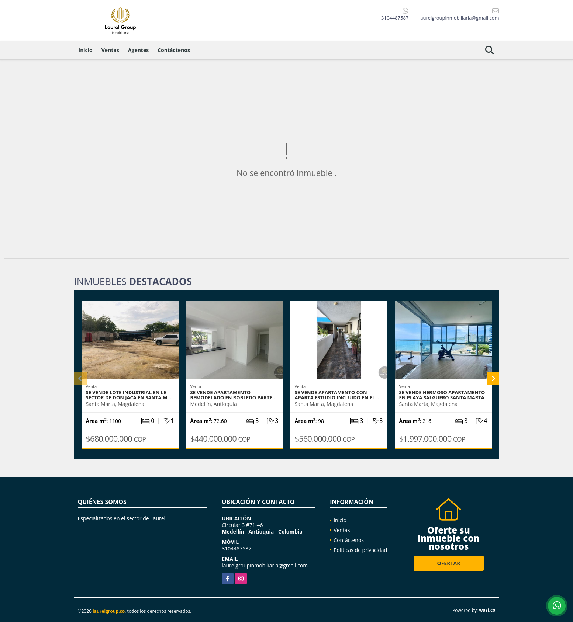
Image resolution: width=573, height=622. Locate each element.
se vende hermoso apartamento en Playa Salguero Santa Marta (442, 395)
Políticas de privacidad (360, 549)
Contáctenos (174, 49)
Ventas (110, 49)
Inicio (86, 49)
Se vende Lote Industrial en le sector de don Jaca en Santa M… (129, 395)
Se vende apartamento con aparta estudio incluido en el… (337, 395)
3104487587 (394, 17)
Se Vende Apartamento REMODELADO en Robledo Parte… (233, 395)
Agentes (138, 49)
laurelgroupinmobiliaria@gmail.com (265, 565)
